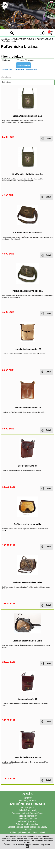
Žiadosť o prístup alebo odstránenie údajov (27, 827)
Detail (48, 139)
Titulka (16, 39)
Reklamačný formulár (27, 821)
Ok (27, 847)
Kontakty (27, 798)
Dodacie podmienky (27, 816)
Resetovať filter (32, 69)
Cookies (27, 829)
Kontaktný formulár (27, 800)
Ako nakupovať (27, 807)
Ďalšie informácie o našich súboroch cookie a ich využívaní (27, 844)
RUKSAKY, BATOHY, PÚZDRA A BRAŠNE (36, 39)
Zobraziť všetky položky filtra (12, 69)
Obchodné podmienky (27, 810)
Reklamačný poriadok (27, 818)
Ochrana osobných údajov (27, 824)
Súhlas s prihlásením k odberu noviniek (27, 832)
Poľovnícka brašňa (9, 41)
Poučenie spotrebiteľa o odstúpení (27, 813)
